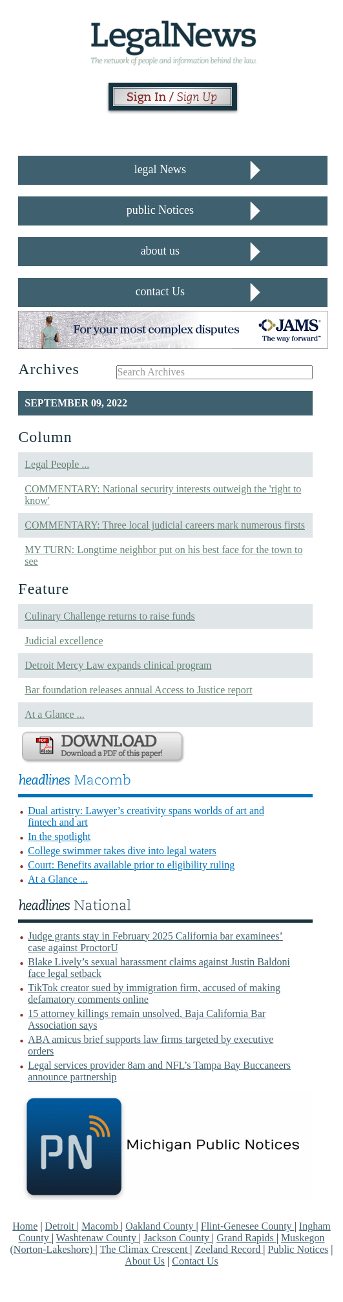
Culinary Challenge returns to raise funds (110, 616)
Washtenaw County (97, 1237)
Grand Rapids (246, 1237)
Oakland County (160, 1226)
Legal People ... (57, 464)
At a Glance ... (54, 714)
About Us (145, 1260)
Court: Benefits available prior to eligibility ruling (131, 864)
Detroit (61, 1226)
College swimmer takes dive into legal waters (122, 850)
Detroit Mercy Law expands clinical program (118, 665)
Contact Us (195, 1260)
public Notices (160, 210)
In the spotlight (59, 836)
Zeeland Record (229, 1249)
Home (24, 1226)
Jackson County (177, 1237)
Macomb (101, 1226)
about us (160, 250)
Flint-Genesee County (248, 1226)
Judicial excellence (64, 640)
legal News (160, 169)
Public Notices (298, 1249)
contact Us (160, 291)
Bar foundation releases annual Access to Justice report (138, 689)
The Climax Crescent (144, 1249)
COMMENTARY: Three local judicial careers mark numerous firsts (165, 525)
